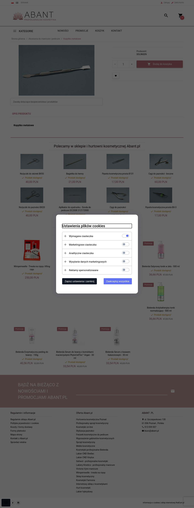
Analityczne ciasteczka (81, 253)
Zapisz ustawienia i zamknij (79, 281)
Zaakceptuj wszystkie (117, 281)
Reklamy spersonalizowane (83, 270)
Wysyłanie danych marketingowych (88, 261)
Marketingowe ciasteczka (82, 244)
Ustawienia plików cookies (83, 226)
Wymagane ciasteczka (81, 236)
